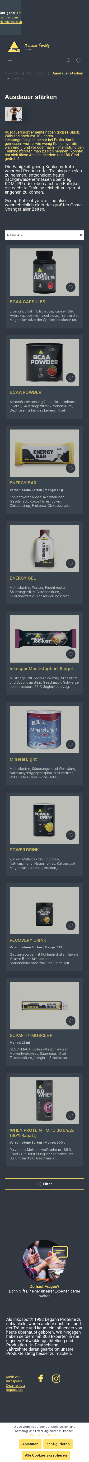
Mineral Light (23, 870)
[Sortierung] (44, 346)
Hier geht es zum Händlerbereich (52, 73)
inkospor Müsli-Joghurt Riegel (41, 779)
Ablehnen (30, 1444)
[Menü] (10, 171)
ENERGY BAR (23, 593)
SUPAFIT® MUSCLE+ (31, 1146)
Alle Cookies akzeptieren (46, 1455)
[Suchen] (67, 171)
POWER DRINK (24, 960)
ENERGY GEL (23, 689)
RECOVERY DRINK (28, 1051)
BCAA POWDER (25, 503)
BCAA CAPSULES (27, 412)
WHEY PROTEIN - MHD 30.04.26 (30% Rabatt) (42, 1244)
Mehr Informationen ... (44, 1435)
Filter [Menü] (44, 1294)
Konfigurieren (58, 1444)
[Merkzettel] (78, 171)
